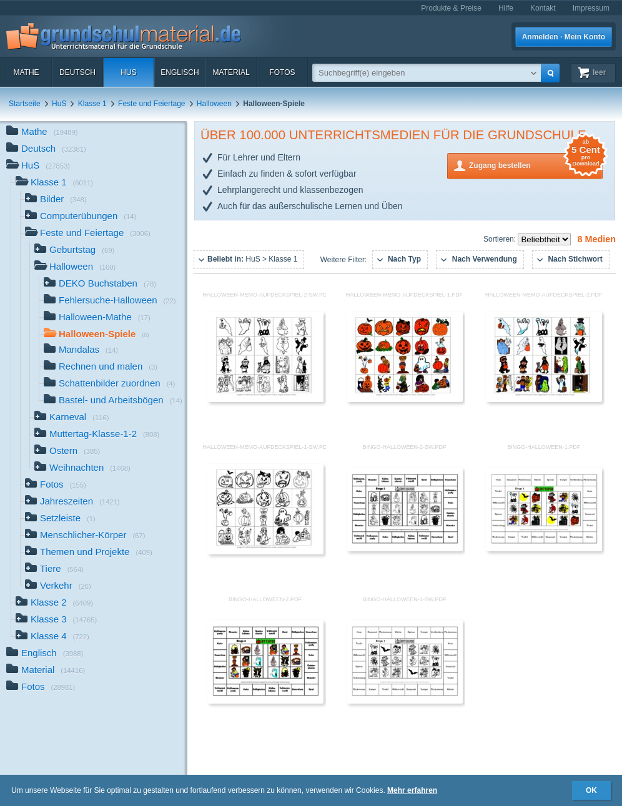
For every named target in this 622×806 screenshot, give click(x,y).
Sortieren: (500, 239)
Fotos (282, 72)
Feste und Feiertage (151, 103)
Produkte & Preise (451, 8)
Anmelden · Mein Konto (563, 36)
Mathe (26, 72)
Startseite (25, 103)
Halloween (214, 103)
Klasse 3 (56, 620)
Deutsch (77, 72)
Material (230, 72)
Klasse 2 (54, 603)
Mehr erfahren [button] (412, 790)
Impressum (591, 8)
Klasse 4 (52, 637)
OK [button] (591, 790)
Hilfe (505, 8)
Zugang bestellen (536, 164)
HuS (128, 72)
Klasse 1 (92, 103)
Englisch (179, 72)
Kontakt (543, 8)
